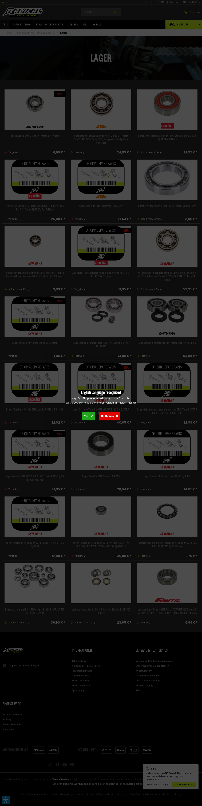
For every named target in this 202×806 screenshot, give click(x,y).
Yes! (88, 416)
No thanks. (109, 416)
